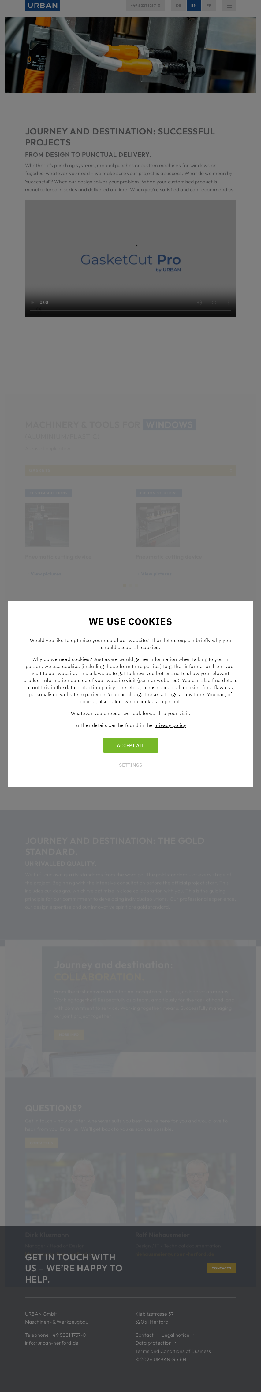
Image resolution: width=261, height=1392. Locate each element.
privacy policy (170, 725)
